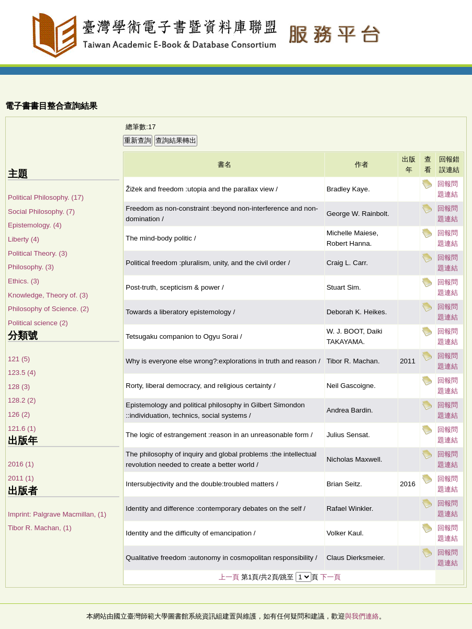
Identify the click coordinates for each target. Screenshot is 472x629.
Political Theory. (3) (38, 253)
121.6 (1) (22, 428)
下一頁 (330, 577)
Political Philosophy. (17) (46, 197)
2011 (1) (21, 478)
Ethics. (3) (23, 281)
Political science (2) (38, 323)
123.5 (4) (22, 372)
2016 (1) (21, 464)
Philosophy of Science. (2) (48, 309)
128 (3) (19, 387)
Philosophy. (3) (31, 267)
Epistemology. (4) (35, 225)
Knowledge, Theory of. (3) (48, 295)
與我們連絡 (362, 616)
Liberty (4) (23, 239)
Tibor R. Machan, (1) (40, 528)
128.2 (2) (22, 400)
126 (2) (19, 414)
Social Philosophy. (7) (41, 211)
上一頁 (229, 577)
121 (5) (19, 359)
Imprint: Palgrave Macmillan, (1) (57, 514)
